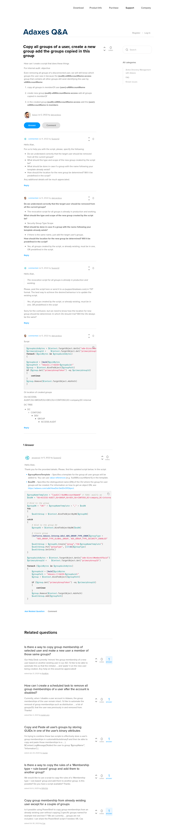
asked (34, 114)
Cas (43, 823)
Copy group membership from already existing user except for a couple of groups (55, 802)
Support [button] (130, 8)
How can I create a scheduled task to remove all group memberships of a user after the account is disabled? (56, 689)
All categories (129, 62)
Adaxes (30, 8)
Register (136, 32)
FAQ (127, 77)
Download (78, 8)
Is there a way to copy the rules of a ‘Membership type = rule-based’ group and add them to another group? (56, 768)
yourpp (45, 753)
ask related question (35, 611)
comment (51, 125)
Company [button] (146, 8)
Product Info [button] (96, 8)
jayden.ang (45, 715)
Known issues (131, 81)
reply (26, 185)
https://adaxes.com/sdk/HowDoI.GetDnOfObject (51, 488)
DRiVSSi (44, 788)
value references (58, 477)
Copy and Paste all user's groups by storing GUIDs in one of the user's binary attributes (52, 729)
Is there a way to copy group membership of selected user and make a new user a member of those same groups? (56, 650)
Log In (147, 32)
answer (32, 125)
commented (33, 138)
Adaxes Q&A (46, 32)
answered (36, 457)
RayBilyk (45, 673)
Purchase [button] (114, 8)
